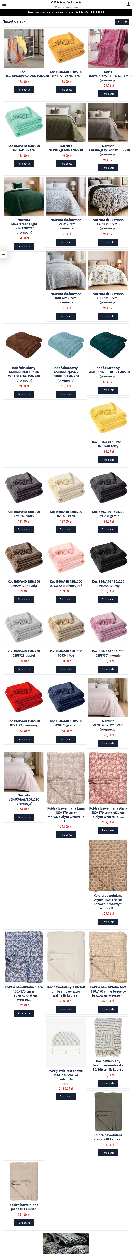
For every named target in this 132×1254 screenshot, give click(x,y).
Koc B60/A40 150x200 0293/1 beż (66, 653)
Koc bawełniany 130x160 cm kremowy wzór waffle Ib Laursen (66, 991)
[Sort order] (125, 22)
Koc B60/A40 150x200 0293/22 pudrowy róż (66, 583)
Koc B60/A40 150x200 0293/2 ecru (66, 514)
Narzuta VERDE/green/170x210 (66, 148)
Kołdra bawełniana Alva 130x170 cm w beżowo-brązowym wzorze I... (108, 991)
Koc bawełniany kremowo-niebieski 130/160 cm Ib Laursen (108, 1065)
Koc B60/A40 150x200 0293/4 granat (66, 723)
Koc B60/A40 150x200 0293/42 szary (24, 514)
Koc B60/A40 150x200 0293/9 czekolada (24, 583)
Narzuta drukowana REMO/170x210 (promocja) (66, 224)
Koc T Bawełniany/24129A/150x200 (27, 74)
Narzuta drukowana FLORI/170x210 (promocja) (108, 298)
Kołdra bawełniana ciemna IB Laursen (108, 1137)
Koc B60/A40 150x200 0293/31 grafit (108, 514)
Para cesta (24, 89)
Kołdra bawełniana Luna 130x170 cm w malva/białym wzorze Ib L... (66, 814)
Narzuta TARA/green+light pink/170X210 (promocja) (23, 226)
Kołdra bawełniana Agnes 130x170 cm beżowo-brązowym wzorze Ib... (108, 901)
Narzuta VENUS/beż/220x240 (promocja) (108, 725)
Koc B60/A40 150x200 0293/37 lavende (108, 653)
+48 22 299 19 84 (94, 12)
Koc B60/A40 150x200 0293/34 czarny (108, 583)
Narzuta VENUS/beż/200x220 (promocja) (23, 799)
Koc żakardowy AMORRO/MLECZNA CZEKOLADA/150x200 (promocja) (24, 374)
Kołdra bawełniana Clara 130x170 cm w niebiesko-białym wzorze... (24, 993)
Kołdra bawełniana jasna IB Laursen (23, 1207)
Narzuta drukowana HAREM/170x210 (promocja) (66, 298)
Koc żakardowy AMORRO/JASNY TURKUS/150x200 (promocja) (66, 374)
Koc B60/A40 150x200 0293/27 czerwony (24, 723)
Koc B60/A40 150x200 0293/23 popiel (24, 653)
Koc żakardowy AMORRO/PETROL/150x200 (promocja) (109, 372)
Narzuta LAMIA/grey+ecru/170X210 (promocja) (109, 150)
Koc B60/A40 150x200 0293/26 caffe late (66, 74)
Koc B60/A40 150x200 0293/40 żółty (108, 444)
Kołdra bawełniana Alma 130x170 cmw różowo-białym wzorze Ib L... (108, 812)
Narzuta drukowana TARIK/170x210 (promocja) (108, 224)
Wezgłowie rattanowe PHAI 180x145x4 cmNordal (66, 1075)
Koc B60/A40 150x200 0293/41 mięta (24, 148)
